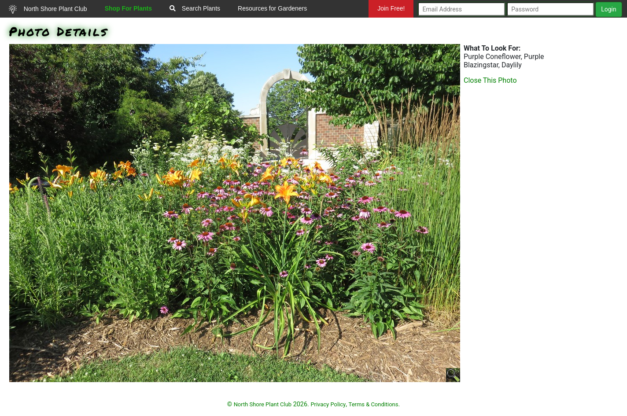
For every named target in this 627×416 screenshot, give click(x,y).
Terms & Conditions (373, 404)
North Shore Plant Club (48, 9)
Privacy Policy (328, 404)
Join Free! (391, 8)
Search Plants (195, 8)
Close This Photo (490, 80)
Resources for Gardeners (272, 8)
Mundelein (389, 25)
